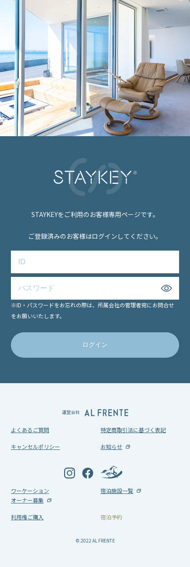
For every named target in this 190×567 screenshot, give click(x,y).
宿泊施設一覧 (116, 490)
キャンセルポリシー (35, 446)
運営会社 (95, 412)
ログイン (95, 344)
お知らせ (111, 446)
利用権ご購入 (27, 517)
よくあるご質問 (30, 430)
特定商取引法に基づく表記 (133, 430)
